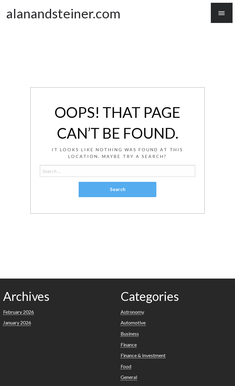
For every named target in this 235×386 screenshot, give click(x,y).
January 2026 (17, 322)
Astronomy (132, 312)
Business (130, 333)
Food (126, 366)
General (129, 377)
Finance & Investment (143, 355)
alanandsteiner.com (63, 13)
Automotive (133, 322)
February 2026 (18, 312)
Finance (129, 344)
